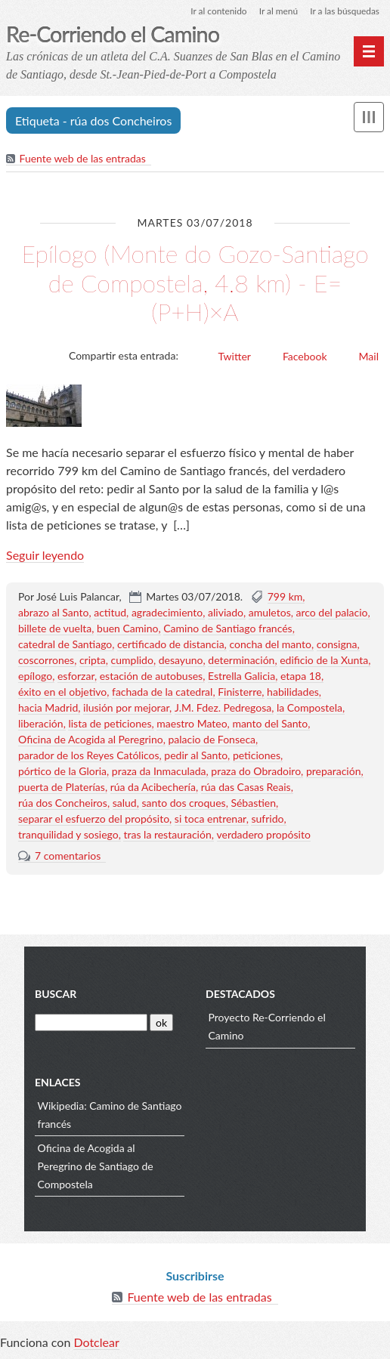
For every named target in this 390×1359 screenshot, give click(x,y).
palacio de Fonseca (211, 740)
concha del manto (270, 644)
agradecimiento (167, 613)
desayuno (181, 660)
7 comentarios (68, 856)
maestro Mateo (191, 724)
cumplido (132, 660)
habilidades (293, 692)
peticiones (256, 755)
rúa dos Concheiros (62, 803)
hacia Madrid (48, 708)
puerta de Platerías (61, 787)
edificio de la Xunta (324, 660)
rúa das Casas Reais (246, 787)
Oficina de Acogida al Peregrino (90, 740)
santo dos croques (183, 803)
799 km (285, 597)
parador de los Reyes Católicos (88, 755)
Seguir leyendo (45, 555)
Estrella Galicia (241, 676)
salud (125, 803)
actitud (110, 613)
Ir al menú (277, 11)
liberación (40, 724)
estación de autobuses (151, 676)
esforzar (75, 676)
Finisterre (240, 692)
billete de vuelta (54, 628)
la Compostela (309, 708)
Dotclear (96, 1343)
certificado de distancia (170, 644)
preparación (333, 771)
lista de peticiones (109, 724)
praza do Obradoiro (256, 771)
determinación (241, 660)
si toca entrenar (210, 819)
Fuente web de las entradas (83, 159)
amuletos (270, 613)
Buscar (55, 995)
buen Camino (127, 628)
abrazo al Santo (53, 613)
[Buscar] (91, 1023)
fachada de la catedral (162, 692)
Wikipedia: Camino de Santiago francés (110, 1116)
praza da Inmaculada (159, 771)
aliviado (225, 613)
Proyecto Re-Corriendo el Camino (267, 1027)
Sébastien (253, 803)
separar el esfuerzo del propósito (93, 819)
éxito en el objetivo (62, 692)
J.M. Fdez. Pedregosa (223, 708)
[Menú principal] (369, 51)
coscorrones (46, 660)
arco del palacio (331, 613)
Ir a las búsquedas (344, 11)
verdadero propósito (264, 835)
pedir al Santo (196, 755)
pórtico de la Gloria (62, 771)
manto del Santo (270, 724)
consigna (337, 644)
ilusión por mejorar (126, 708)
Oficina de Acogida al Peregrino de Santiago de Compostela (95, 1167)
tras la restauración (167, 835)
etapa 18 (300, 676)
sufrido (267, 819)
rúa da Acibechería (153, 787)
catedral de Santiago (65, 644)
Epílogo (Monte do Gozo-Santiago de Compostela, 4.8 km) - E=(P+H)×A (194, 283)
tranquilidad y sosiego (68, 835)
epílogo (35, 676)
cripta (92, 660)
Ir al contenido (217, 11)
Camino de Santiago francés (227, 628)
